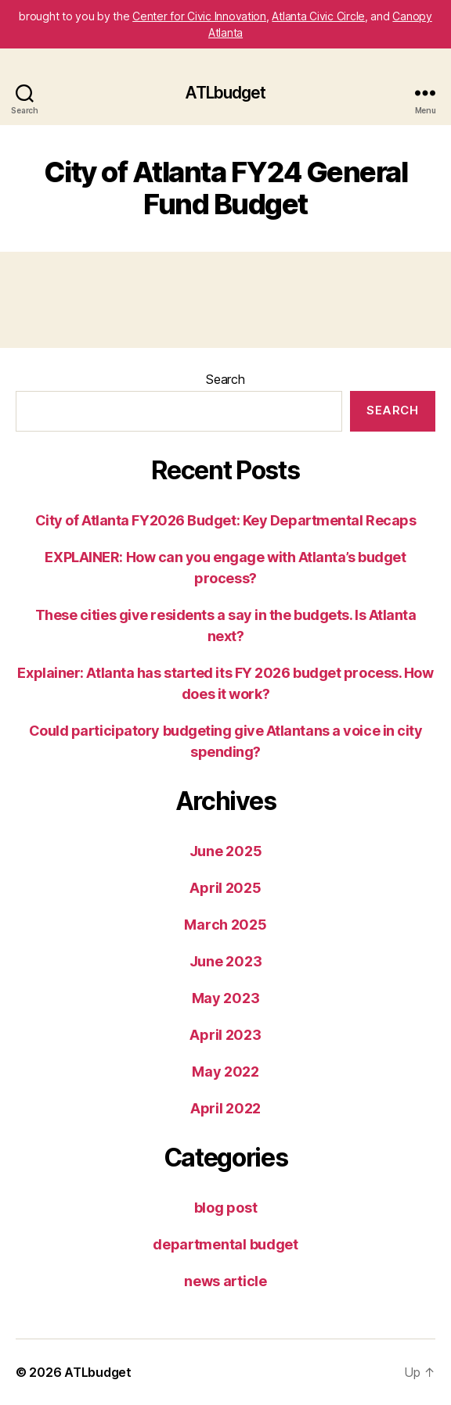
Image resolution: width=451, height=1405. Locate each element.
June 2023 (225, 961)
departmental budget (225, 1244)
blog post (226, 1207)
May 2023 (226, 998)
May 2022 (225, 1071)
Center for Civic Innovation (199, 16)
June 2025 (225, 851)
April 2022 (225, 1108)
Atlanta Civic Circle (318, 16)
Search (225, 379)
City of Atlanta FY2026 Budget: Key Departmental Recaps (226, 520)
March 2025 (225, 924)
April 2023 (225, 1035)
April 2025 (225, 888)
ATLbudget (225, 92)
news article (225, 1281)
